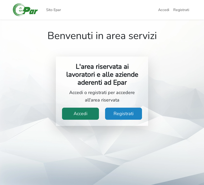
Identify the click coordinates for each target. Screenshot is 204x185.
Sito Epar (53, 9)
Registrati (181, 9)
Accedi (163, 9)
